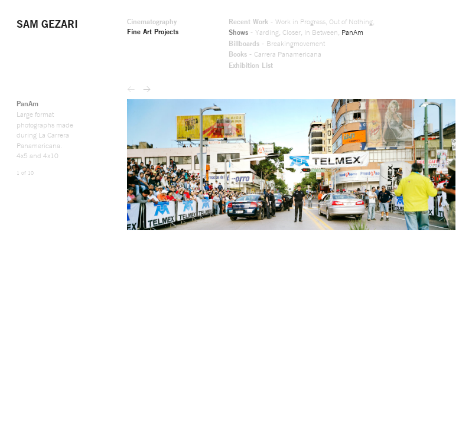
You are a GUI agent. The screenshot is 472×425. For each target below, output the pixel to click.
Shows (146, 36)
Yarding (178, 36)
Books (146, 59)
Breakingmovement (212, 47)
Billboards (153, 47)
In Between (242, 36)
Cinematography (47, 24)
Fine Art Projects (49, 36)
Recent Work (158, 24)
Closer (207, 36)
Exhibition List (160, 71)
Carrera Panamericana (203, 59)
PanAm (279, 36)
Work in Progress (218, 24)
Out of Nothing (278, 24)
